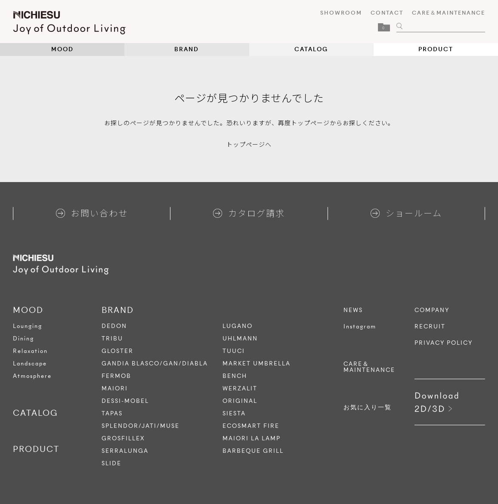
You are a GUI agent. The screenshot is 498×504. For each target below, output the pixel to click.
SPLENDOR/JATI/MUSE (140, 426)
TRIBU (112, 338)
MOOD (62, 49)
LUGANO (238, 326)
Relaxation (30, 351)
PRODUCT (435, 49)
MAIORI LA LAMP (252, 438)
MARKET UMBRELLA (257, 363)
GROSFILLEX (123, 438)
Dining (23, 338)
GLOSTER (117, 351)
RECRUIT (429, 327)
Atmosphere (32, 376)
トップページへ (249, 144)
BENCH (235, 376)
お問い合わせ (92, 213)
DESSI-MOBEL (125, 401)
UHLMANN (240, 338)
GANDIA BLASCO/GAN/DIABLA (155, 363)
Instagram (359, 327)
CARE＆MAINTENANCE (448, 12)
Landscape (30, 363)
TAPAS (112, 413)
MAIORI (115, 388)
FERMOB (116, 376)
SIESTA (234, 413)
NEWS (353, 310)
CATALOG (311, 49)
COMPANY (431, 310)
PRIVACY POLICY (443, 343)
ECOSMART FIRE (251, 426)
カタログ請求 (249, 213)
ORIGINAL (240, 401)
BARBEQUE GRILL (253, 451)
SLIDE (111, 463)
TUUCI (234, 351)
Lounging (27, 326)
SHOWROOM (341, 12)
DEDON (114, 326)
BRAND (186, 49)
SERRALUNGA (125, 451)
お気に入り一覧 (367, 408)
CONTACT (387, 12)
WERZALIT (240, 388)
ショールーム (406, 213)
